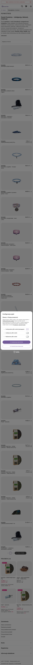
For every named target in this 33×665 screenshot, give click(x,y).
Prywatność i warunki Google (19, 324)
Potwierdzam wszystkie (16, 342)
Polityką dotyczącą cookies (8, 320)
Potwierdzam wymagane (16, 346)
